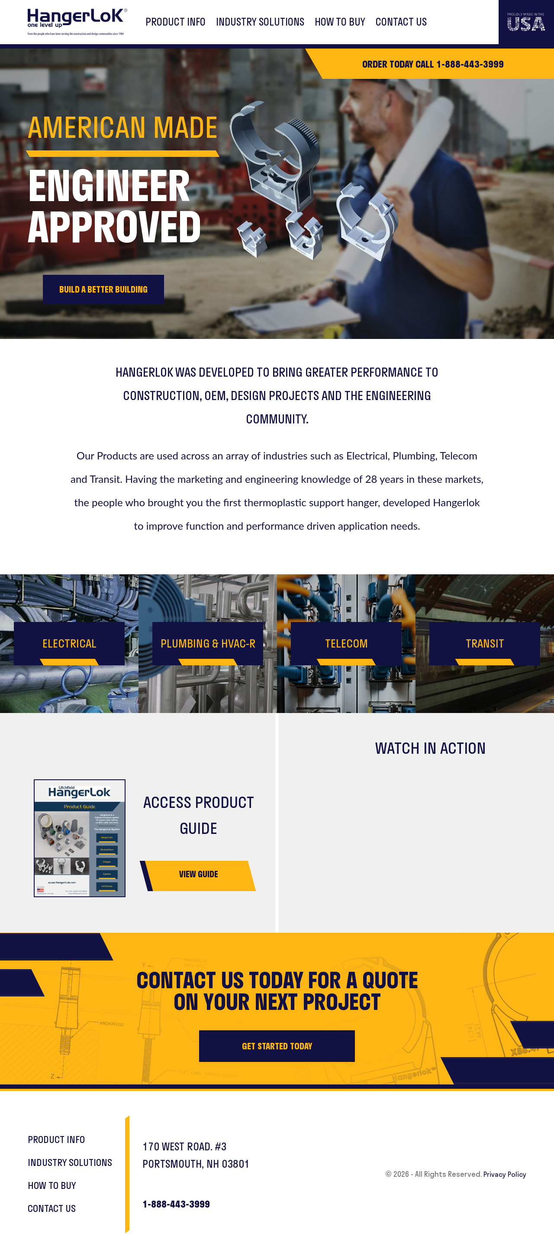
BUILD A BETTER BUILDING (110, 289)
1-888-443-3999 (186, 1204)
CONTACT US (401, 22)
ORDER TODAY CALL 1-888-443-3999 (433, 63)
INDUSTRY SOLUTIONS (260, 22)
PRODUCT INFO (175, 22)
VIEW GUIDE (199, 875)
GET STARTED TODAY (277, 1047)
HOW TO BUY (340, 22)
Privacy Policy (503, 1174)
